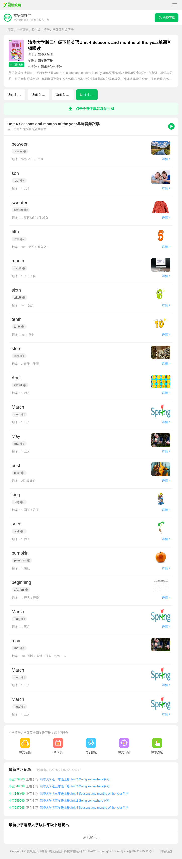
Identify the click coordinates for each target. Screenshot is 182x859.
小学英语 (22, 29)
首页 (10, 29)
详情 (166, 159)
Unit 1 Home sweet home (16, 95)
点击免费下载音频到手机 (91, 108)
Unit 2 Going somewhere (40, 95)
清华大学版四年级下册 (59, 29)
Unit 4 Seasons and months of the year (89, 95)
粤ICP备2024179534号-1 (137, 851)
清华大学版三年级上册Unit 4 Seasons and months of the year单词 (84, 800)
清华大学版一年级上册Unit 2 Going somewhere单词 (74, 786)
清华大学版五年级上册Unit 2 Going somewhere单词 (74, 807)
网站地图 (166, 851)
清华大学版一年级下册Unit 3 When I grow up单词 (73, 779)
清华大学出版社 (51, 67)
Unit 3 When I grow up (65, 95)
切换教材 (16, 64)
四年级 (36, 29)
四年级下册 (45, 60)
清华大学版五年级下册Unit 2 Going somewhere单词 (74, 793)
